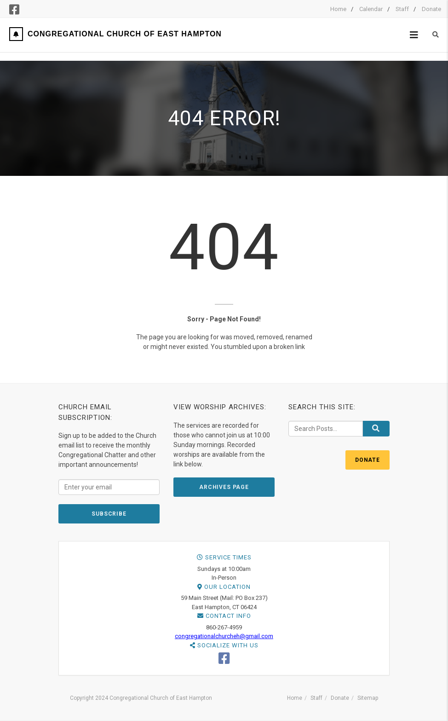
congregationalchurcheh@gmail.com (224, 636)
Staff (402, 9)
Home (338, 9)
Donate (431, 9)
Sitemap (367, 698)
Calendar (371, 9)
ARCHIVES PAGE (224, 487)
